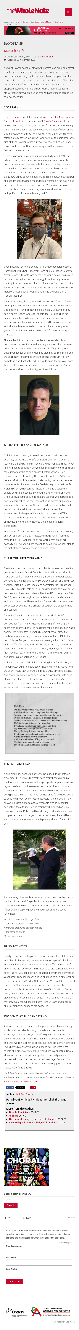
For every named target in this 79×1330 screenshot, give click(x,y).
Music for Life (14, 51)
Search (10, 1205)
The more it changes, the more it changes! (33, 1119)
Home (17, 22)
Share (10, 1087)
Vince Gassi (48, 548)
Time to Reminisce (19, 1112)
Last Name (11, 1269)
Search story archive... (16, 1193)
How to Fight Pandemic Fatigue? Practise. (32, 1122)
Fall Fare (13, 1115)
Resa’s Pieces (51, 121)
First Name (11, 1257)
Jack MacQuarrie (24, 1094)
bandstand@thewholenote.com (20, 1081)
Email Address (14, 1246)
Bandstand (59, 22)
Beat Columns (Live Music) (41, 22)
